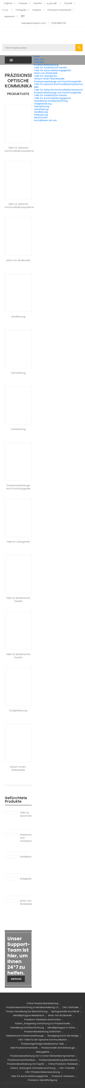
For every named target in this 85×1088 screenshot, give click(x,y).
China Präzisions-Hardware (63, 1063)
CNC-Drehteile (70, 1007)
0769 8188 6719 (58, 23)
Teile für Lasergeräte (45, 76)
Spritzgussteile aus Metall (65, 1011)
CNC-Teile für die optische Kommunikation (42, 1039)
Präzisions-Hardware (63, 1076)
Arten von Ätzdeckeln (46, 73)
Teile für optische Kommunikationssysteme (58, 84)
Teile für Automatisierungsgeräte (52, 70)
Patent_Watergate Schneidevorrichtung (33, 1068)
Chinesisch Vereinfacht (59, 9)
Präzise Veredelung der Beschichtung (26, 1011)
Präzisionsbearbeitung (46, 64)
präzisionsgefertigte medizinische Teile (42, 1043)
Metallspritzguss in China (61, 1027)
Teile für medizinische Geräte (50, 67)
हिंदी (23, 16)
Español (38, 3)
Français (23, 3)
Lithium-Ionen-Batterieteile (49, 78)
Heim (37, 56)
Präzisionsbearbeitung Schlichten (42, 1031)
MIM (36, 87)
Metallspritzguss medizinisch (28, 1015)
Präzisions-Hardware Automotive (42, 1019)
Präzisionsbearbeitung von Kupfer (25, 1063)
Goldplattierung (42, 103)
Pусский (68, 3)
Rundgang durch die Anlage (63, 1035)
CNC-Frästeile (67, 1068)
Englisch (8, 3)
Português (21, 9)
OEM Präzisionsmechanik (24, 1047)
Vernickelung (41, 109)
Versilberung (41, 112)
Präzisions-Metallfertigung (42, 1080)
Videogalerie (42, 1051)
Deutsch (37, 9)
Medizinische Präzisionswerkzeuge (25, 1035)
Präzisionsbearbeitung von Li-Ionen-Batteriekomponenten (42, 1055)
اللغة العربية (51, 3)
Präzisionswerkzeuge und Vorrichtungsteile (57, 81)
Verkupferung (41, 106)
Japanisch (9, 16)
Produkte (39, 62)
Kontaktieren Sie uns (45, 120)
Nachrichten (41, 117)
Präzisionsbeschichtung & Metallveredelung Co (32, 1007)
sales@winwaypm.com (33, 23)
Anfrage (16, 979)
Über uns (39, 59)
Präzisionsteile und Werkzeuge (58, 1047)
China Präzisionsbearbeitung (42, 1003)
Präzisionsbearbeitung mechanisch (58, 1060)
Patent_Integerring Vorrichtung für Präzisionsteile (42, 1023)
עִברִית (5, 9)
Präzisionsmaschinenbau (21, 1060)
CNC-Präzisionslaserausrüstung (42, 1072)
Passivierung (41, 114)
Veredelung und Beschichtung (51, 100)
